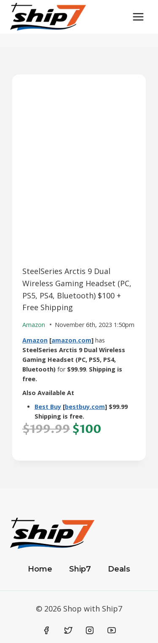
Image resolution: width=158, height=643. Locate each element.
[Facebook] (46, 630)
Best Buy (48, 407)
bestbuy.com (85, 407)
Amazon (35, 340)
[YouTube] (111, 630)
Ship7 (80, 569)
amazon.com (71, 340)
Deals (119, 569)
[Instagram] (89, 630)
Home (40, 569)
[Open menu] (138, 16)
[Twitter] (68, 630)
